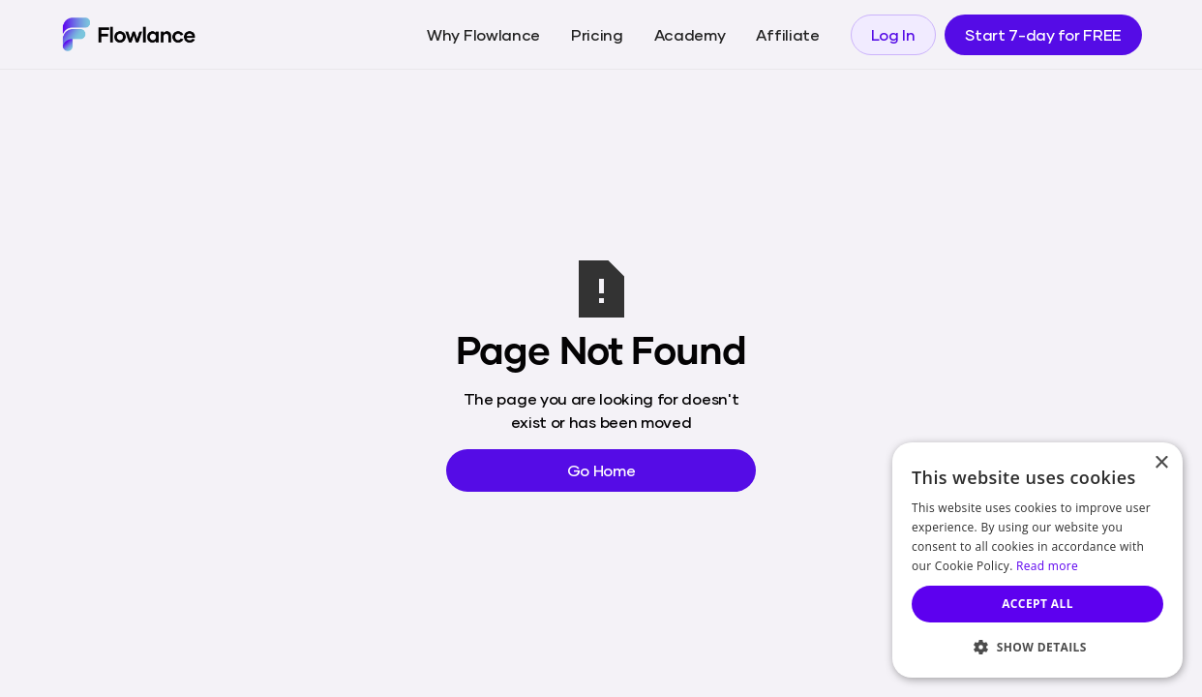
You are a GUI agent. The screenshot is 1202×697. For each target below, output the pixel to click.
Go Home (601, 470)
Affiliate (787, 34)
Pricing (597, 34)
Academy (690, 34)
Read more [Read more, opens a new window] (1047, 566)
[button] (1037, 646)
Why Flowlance (483, 34)
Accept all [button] (1037, 603)
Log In (893, 34)
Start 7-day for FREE (1043, 34)
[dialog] (1037, 560)
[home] (128, 33)
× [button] (1161, 463)
